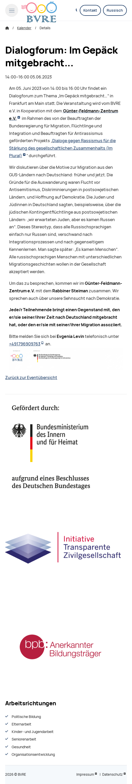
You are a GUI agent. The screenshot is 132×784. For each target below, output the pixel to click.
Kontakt (90, 10)
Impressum (85, 774)
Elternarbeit (21, 724)
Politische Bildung (26, 716)
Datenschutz (112, 774)
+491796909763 (24, 344)
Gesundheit (21, 747)
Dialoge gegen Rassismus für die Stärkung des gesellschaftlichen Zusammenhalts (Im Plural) (62, 148)
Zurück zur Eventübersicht (31, 377)
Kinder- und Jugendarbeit (33, 731)
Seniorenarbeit (24, 739)
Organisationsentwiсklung (33, 754)
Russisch (115, 10)
